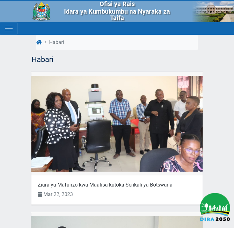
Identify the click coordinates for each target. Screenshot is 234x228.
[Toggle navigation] (9, 28)
